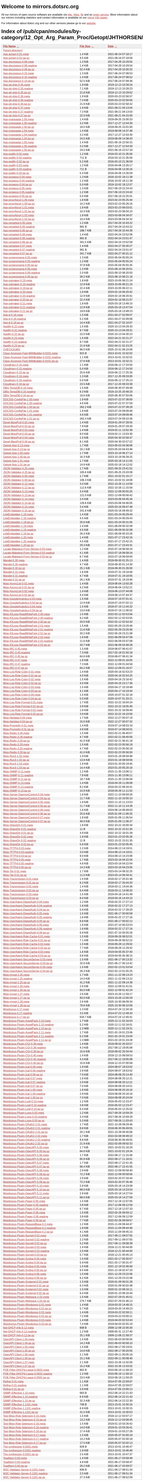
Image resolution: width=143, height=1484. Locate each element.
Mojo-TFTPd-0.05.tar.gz (17, 867)
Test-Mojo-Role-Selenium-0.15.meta (24, 1416)
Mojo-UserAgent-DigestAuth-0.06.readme (27, 928)
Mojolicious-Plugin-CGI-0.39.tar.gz (23, 1051)
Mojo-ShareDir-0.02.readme (19, 840)
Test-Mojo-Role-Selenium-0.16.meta (24, 1423)
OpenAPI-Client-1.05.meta (18, 1347)
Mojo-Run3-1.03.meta (16, 763)
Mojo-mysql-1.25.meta (16, 974)
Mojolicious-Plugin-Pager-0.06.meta (24, 1212)
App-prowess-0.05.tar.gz (17, 196)
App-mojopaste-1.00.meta (18, 119)
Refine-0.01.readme (15, 1385)
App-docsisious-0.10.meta (18, 73)
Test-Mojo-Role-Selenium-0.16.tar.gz (24, 1431)
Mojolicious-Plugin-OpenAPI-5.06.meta (26, 1155)
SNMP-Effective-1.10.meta (18, 1393)
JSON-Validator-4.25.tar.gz (19, 472)
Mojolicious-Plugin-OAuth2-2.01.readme (26, 1128)
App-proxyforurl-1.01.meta (18, 207)
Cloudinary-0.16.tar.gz (16, 384)
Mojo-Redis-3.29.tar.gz (16, 752)
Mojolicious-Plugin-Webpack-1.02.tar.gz (26, 1301)
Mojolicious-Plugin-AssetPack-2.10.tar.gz (27, 1028)
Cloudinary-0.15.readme (17, 368)
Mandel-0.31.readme (15, 575)
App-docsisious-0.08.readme (20, 65)
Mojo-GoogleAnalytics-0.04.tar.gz (22, 610)
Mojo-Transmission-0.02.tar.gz (21, 890)
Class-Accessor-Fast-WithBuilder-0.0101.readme (32, 357)
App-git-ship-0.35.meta (16, 84)
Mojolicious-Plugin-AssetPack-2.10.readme (28, 1024)
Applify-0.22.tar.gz (13, 334)
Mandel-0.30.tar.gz (14, 568)
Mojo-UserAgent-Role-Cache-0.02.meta (26, 944)
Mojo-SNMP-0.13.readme (18, 787)
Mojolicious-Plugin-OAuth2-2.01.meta (25, 1124)
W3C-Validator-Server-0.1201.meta (24, 1469)
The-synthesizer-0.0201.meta (20, 1446)
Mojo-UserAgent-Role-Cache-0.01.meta (26, 936)
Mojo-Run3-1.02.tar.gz (16, 760)
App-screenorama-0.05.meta (20, 257)
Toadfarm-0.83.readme (16, 1462)
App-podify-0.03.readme (17, 169)
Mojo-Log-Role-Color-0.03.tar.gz (22, 691)
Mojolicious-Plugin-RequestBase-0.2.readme (29, 1228)
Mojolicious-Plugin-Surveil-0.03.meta (24, 1247)
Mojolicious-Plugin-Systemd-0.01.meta (25, 1281)
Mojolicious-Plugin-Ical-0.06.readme (24, 1070)
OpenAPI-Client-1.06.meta (18, 1354)
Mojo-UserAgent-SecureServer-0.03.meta (27, 959)
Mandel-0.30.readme (15, 564)
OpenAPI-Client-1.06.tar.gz (19, 1358)
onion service (101, 14)
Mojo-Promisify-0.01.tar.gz (18, 729)
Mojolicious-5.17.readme (17, 1013)
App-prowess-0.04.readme (18, 180)
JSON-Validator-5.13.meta (18, 491)
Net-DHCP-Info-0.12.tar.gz (18, 1335)
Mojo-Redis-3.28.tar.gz (16, 740)
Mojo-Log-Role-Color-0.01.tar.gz (22, 675)
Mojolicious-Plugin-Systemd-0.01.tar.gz (26, 1285)
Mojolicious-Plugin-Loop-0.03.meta (23, 1112)
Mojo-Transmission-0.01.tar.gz (21, 882)
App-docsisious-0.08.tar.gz (18, 69)
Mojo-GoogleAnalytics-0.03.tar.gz (22, 602)
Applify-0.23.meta (13, 338)
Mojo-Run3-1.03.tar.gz (16, 767)
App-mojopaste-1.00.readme (20, 123)
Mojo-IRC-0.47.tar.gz (15, 668)
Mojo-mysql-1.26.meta (16, 986)
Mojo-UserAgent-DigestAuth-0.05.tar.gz (26, 921)
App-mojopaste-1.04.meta (18, 130)
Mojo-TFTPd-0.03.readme (18, 852)
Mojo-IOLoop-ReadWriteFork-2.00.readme (28, 618)
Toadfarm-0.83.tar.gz (15, 1465)
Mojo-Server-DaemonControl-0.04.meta (26, 794)
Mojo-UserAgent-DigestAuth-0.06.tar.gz (26, 932)
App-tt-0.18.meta (13, 315)
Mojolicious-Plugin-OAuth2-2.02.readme (26, 1139)
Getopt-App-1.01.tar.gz (16, 464)
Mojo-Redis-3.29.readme (17, 748)
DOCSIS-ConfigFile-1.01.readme (22, 414)
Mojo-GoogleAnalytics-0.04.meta (22, 606)
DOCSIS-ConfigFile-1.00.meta (21, 399)
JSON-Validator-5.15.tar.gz (19, 510)
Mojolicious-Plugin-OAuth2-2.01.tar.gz (25, 1132)
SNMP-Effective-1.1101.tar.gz (20, 1412)
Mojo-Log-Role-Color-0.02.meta (21, 679)
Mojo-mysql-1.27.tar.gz (16, 997)
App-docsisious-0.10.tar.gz (18, 81)
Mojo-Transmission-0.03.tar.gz (21, 898)
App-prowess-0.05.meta (17, 188)
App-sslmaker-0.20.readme (19, 295)
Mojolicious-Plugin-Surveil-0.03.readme (26, 1251)
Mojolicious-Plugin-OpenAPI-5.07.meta (26, 1162)
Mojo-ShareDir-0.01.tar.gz (18, 833)
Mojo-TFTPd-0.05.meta (16, 859)
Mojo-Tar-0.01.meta (14, 871)
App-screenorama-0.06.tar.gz (20, 276)
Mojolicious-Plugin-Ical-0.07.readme (24, 1082)
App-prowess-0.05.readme (18, 192)
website (90, 23)
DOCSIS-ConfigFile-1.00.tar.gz (21, 407)
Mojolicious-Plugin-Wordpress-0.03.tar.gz (27, 1324)
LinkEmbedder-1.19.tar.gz (18, 533)
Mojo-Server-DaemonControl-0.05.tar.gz (26, 806)
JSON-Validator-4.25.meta (18, 468)
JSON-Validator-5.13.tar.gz (19, 495)
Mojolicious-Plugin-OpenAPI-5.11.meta (26, 1193)
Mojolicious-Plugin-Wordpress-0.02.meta (27, 1312)
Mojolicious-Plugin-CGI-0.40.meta (23, 1055)
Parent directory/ (13, 50)
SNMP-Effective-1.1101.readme (22, 1408)
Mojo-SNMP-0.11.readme (18, 775)
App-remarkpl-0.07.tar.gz (17, 253)
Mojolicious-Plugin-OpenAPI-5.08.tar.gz (26, 1174)
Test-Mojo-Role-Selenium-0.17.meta (24, 1435)
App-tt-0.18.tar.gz (13, 322)
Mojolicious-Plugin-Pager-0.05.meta (24, 1201)
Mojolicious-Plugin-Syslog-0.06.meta (24, 1274)
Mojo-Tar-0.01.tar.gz (15, 875)
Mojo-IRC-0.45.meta (15, 648)
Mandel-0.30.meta (14, 560)
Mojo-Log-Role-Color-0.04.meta (21, 694)
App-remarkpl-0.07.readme (19, 249)
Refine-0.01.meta (13, 1381)
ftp (82, 14)
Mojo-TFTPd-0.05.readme (18, 863)
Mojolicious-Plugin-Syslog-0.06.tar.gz (25, 1278)
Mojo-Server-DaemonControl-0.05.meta (26, 802)
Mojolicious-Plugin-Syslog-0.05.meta (24, 1266)
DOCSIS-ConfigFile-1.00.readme (22, 403)
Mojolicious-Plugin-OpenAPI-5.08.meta (26, 1170)
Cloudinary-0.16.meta (16, 376)
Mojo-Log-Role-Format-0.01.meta (22, 702)
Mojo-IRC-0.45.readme (16, 652)
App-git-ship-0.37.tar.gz (16, 115)
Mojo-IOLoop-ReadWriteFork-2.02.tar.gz (26, 645)
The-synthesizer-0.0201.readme (22, 1450)
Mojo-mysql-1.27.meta (16, 994)
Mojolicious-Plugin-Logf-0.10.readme (24, 1105)
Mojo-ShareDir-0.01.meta (18, 825)
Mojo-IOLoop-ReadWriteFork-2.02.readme (28, 641)
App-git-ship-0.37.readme (18, 111)
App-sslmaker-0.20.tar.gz (18, 299)
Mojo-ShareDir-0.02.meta (18, 836)
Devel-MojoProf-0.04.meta (18, 437)
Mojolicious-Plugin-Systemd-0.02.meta (25, 1289)
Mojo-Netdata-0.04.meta (17, 717)
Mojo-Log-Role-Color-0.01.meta (21, 671)
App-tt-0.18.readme (14, 318)
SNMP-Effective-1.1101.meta (20, 1404)
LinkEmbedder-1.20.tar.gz (18, 545)
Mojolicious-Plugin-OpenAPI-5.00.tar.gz (26, 1151)
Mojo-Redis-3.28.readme (17, 737)
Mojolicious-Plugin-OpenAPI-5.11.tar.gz (26, 1197)
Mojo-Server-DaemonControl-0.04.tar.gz (26, 798)
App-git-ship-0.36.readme (18, 100)
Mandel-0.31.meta (14, 572)
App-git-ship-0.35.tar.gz (16, 92)
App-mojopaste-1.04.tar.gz (18, 138)
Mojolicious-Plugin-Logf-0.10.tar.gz (23, 1109)
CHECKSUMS (11, 349)
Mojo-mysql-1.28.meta (16, 1001)
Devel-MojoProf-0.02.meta (18, 422)
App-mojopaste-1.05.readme (20, 146)
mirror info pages (97, 17)
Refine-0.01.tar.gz (13, 1389)
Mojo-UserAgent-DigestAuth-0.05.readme (27, 917)
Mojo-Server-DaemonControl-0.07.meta (26, 817)
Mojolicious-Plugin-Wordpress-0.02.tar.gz (27, 1316)
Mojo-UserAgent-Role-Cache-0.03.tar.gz (26, 955)
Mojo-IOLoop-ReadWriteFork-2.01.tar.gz (26, 633)
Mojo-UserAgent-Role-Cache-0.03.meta (26, 951)
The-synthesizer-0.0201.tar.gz (20, 1454)
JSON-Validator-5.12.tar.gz (19, 487)
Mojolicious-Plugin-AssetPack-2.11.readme (28, 1036)
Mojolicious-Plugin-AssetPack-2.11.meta (27, 1032)
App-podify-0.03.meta (16, 165)
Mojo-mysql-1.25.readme (17, 978)
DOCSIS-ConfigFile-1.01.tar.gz (21, 418)
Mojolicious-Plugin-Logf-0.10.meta (23, 1101)
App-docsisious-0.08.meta (18, 61)
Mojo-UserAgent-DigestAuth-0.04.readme (27, 905)
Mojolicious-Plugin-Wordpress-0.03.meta (27, 1320)
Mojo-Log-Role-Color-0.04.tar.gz (22, 698)
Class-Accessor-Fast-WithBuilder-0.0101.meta (30, 353)
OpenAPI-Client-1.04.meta (18, 1339)
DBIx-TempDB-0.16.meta (18, 387)
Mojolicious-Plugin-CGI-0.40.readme (24, 1059)
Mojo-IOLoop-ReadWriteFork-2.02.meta (26, 637)
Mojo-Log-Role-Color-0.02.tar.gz (22, 683)
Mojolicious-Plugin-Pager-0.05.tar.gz (24, 1208)
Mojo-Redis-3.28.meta (16, 733)
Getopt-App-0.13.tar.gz (16, 449)
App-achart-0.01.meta (16, 54)
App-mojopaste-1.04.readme (20, 134)
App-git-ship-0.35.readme (18, 88)
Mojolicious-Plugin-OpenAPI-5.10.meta (26, 1185)
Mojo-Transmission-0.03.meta (20, 894)
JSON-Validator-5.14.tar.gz (19, 503)
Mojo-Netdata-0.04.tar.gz (17, 721)
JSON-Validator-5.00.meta (18, 476)
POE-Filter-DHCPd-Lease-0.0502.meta (26, 1370)
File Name (9, 46)
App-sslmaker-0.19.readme (19, 284)
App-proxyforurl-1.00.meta (18, 200)
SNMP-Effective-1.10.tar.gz (19, 1400)
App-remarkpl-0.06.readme (19, 238)
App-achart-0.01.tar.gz (16, 58)
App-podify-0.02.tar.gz (16, 161)
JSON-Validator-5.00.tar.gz (19, 480)
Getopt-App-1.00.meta (16, 453)
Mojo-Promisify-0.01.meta (18, 725)
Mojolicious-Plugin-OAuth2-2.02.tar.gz (25, 1143)
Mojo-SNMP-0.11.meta (16, 771)
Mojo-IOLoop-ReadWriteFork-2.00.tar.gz (26, 621)
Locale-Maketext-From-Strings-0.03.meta (27, 549)
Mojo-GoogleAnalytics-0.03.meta (22, 598)
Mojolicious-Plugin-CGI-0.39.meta (23, 1043)
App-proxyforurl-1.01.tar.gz (18, 211)
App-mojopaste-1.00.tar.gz (18, 127)
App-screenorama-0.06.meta (20, 269)
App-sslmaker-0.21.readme (19, 307)
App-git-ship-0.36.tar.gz (16, 104)
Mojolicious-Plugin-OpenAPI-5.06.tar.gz (26, 1159)
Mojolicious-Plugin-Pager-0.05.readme (25, 1205)
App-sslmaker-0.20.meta (17, 292)
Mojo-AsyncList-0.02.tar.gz (18, 595)
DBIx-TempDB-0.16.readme (19, 391)
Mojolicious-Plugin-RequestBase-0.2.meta (28, 1224)
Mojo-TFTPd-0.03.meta (16, 848)
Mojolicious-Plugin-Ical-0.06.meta (22, 1066)
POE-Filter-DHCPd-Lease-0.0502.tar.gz (26, 1377)
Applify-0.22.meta (13, 326)
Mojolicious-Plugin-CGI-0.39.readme (24, 1047)
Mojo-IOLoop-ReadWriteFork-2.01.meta (26, 625)
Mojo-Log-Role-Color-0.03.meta (21, 687)
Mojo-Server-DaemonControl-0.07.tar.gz (26, 821)
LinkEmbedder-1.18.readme (19, 518)
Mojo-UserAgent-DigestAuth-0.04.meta (26, 901)
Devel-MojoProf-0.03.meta (18, 430)
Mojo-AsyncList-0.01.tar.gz (18, 587)
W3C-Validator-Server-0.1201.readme (25, 1473)
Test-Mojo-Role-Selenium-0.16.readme (26, 1427)
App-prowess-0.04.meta (17, 177)
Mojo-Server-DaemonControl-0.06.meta (26, 810)
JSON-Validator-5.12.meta (18, 483)
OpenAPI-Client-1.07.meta (18, 1362)
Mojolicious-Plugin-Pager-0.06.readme (25, 1216)
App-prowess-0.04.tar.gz (17, 184)
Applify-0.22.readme (15, 330)
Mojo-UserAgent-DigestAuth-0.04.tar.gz (26, 909)
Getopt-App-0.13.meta (16, 445)
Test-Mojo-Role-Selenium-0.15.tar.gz (24, 1419)
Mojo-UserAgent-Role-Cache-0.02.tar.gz (26, 947)
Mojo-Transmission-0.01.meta (20, 878)
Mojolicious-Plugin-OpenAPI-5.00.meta (26, 1147)
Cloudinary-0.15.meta (16, 364)
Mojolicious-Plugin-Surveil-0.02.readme (26, 1239)
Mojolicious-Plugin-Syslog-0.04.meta (24, 1258)
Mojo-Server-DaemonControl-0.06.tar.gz (26, 813)
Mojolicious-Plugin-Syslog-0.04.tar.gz (25, 1262)
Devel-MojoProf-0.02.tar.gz (19, 426)
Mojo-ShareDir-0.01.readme (19, 829)
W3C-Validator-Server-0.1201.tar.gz (24, 1477)
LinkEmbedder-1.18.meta (18, 514)
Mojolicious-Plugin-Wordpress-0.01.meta (27, 1304)
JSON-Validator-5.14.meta (18, 499)
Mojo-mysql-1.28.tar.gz (16, 1005)
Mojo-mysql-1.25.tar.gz (16, 982)
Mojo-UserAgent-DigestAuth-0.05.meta (26, 913)
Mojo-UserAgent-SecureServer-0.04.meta (27, 967)
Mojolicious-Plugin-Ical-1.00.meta (22, 1089)
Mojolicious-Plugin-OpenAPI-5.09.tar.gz (26, 1182)
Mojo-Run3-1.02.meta (16, 756)
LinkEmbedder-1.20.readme (19, 541)
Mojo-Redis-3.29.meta (16, 744)
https (76, 14)
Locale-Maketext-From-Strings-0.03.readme (29, 552)
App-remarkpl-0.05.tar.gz (17, 230)
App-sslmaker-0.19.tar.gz (18, 288)
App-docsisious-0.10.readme (20, 77)
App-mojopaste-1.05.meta (18, 142)
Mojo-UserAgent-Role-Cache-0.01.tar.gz (26, 940)
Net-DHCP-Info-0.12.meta (18, 1327)
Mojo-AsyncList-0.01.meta (18, 583)
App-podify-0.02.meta (16, 154)
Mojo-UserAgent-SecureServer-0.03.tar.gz (28, 963)
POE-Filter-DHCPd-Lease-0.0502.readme (27, 1373)
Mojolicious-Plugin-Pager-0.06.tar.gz (24, 1220)
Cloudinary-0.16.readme (17, 380)
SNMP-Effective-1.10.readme (20, 1396)
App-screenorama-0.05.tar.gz (20, 265)
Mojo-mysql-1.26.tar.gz (16, 990)
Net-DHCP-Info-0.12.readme (20, 1331)
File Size (85, 46)
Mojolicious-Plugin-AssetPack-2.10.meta (27, 1020)
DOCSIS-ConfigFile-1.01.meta (21, 410)
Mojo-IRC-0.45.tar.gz (15, 656)
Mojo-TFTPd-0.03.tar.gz (17, 855)
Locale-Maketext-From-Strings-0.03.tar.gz (27, 556)
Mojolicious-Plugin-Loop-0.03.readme (25, 1116)
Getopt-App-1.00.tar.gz (16, 456)
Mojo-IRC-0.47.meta (15, 660)
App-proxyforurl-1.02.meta (18, 215)
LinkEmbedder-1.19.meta (18, 526)
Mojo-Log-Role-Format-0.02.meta (22, 710)
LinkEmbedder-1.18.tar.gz (18, 522)
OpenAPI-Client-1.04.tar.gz (19, 1343)
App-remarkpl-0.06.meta (17, 234)
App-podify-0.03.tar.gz (16, 173)
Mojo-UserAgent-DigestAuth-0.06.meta (26, 924)
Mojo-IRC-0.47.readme (16, 664)
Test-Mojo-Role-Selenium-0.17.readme (26, 1439)
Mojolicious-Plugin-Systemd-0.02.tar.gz (26, 1293)
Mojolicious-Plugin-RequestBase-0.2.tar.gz (28, 1231)
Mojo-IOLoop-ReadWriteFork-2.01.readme (28, 629)
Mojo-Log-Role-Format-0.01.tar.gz (23, 706)
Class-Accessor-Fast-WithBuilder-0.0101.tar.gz (30, 361)
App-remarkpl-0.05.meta (17, 223)
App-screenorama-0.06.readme (21, 272)
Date (111, 46)
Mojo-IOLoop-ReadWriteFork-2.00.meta (26, 614)
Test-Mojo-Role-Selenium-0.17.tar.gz (24, 1442)
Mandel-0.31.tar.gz (14, 579)
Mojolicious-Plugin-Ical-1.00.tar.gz (23, 1097)
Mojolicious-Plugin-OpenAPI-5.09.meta (26, 1178)
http (69, 14)
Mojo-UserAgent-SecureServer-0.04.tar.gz (28, 971)
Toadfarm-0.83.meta (15, 1458)
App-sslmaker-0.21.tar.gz (18, 311)
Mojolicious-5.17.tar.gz (16, 1017)
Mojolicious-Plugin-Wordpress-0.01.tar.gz (27, 1308)
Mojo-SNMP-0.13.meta (16, 783)
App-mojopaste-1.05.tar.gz (18, 150)
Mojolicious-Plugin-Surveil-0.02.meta (24, 1235)
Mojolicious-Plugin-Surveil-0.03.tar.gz (25, 1254)
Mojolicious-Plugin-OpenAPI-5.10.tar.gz (26, 1189)
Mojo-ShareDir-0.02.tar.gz (18, 844)
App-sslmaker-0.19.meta (17, 280)
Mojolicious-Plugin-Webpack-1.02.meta (26, 1297)
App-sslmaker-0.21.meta (17, 303)
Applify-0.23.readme (15, 341)
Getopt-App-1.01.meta (16, 460)
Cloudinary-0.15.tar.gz (16, 372)
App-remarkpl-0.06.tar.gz (17, 242)
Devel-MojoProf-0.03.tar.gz (19, 433)
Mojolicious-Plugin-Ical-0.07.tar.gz (23, 1086)
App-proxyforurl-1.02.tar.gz (18, 219)
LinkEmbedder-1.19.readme (19, 529)
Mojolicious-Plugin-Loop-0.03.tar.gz (24, 1120)
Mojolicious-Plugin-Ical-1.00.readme (24, 1093)
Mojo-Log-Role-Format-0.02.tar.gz (23, 714)
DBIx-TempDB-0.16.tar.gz (18, 395)
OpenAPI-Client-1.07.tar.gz (19, 1366)
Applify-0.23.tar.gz (13, 345)
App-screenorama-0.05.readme (21, 261)
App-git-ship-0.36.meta (16, 96)
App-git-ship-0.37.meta (16, 107)
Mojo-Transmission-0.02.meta (20, 886)
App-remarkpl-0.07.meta (17, 246)
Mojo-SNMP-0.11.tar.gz (17, 779)
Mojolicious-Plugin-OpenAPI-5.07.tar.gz (26, 1166)
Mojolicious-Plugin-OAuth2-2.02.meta (25, 1136)
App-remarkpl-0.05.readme (19, 226)
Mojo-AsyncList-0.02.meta (18, 591)
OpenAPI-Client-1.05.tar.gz (19, 1350)
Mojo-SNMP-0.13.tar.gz (17, 790)
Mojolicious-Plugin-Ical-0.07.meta (22, 1078)
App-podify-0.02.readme (17, 157)
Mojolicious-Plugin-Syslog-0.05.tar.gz (25, 1270)
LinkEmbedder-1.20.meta (18, 537)
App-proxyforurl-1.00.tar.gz (18, 203)
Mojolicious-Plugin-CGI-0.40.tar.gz (23, 1063)
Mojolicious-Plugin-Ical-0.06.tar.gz (23, 1074)
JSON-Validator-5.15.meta (18, 506)
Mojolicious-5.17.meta (16, 1009)
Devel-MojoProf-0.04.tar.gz (19, 441)
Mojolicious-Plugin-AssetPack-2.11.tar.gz (27, 1040)
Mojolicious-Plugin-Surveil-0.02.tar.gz (25, 1243)
